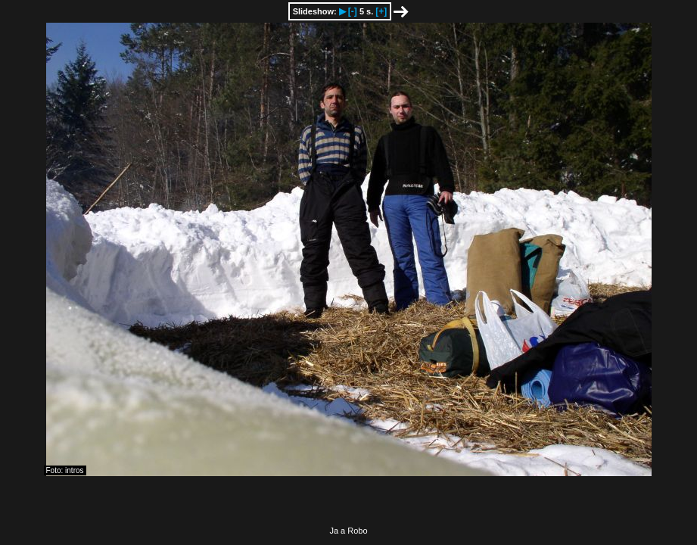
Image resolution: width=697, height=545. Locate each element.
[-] (352, 11)
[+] (381, 11)
